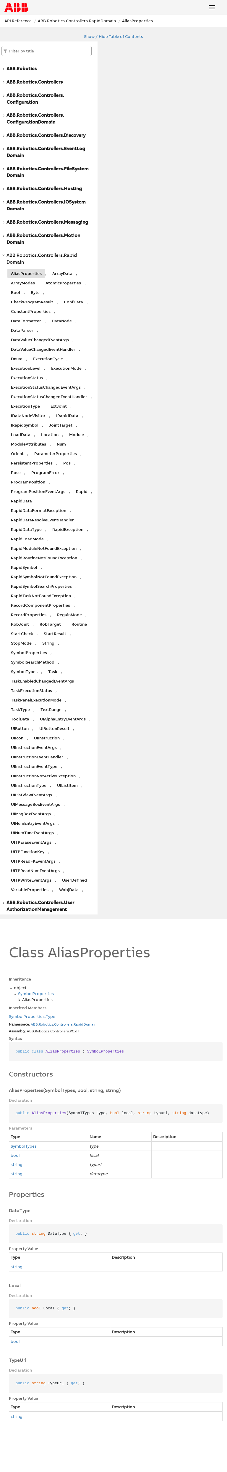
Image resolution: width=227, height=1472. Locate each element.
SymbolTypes (24, 671)
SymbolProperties (29, 652)
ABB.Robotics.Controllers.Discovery (46, 135)
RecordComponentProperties (40, 605)
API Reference (18, 20)
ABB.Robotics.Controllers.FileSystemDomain (48, 172)
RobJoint (20, 624)
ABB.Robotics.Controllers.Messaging (47, 222)
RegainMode (69, 614)
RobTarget (50, 624)
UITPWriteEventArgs (31, 880)
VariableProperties (29, 889)
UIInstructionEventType (34, 766)
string (16, 1164)
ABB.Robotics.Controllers (35, 82)
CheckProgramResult (32, 302)
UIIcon (17, 738)
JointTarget (60, 425)
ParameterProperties (55, 453)
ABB (34, 1024)
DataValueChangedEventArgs (40, 339)
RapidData (21, 501)
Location (50, 434)
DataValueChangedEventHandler (43, 349)
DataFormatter (26, 320)
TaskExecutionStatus (31, 690)
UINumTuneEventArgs (32, 832)
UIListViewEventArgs (31, 794)
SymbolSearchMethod (32, 662)
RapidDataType (26, 529)
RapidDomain (85, 1024)
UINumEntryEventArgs (33, 823)
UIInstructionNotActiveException (43, 776)
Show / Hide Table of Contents (113, 36)
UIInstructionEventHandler (37, 757)
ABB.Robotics (22, 68)
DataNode (62, 320)
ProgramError (45, 472)
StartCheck (22, 633)
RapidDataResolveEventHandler (42, 520)
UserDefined (74, 880)
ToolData (20, 719)
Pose (16, 472)
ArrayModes (23, 283)
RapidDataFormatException (38, 510)
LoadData (20, 434)
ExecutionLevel (25, 368)
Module (76, 434)
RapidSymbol (24, 567)
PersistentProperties (32, 463)
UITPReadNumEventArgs (35, 870)
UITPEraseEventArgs (31, 842)
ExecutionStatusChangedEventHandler (49, 396)
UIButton (20, 728)
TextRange (50, 709)
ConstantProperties (31, 311)
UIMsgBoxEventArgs (31, 813)
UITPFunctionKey (27, 851)
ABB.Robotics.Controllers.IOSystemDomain (46, 205)
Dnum (16, 358)
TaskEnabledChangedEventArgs (42, 681)
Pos (67, 463)
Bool (15, 292)
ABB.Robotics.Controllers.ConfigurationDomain (35, 118)
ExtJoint (59, 406)
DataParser (22, 330)
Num (61, 444)
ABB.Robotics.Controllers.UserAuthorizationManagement (40, 905)
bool (15, 1155)
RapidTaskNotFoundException (41, 595)
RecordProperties (28, 614)
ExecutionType (25, 406)
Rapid (81, 491)
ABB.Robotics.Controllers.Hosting (44, 188)
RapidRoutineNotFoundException (44, 557)
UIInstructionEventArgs (34, 747)
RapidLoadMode (27, 539)
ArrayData (62, 273)
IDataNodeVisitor (28, 415)
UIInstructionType (28, 785)
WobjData (69, 889)
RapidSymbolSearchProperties (41, 586)
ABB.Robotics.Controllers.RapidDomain (77, 20)
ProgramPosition (28, 482)
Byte (35, 292)
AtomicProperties (63, 283)
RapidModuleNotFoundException (44, 548)
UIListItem (67, 785)
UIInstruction (47, 738)
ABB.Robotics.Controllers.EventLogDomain (46, 151)
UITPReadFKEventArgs (33, 861)
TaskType (20, 709)
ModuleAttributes (28, 444)
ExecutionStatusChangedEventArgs (46, 387)
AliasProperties (137, 20)
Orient (17, 453)
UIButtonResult (54, 728)
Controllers (63, 1024)
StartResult (55, 633)
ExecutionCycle (48, 358)
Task (52, 671)
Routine (79, 624)
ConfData (73, 302)
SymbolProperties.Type (32, 1016)
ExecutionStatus (27, 377)
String (48, 643)
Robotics (46, 1024)
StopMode (21, 643)
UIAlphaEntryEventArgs (63, 719)
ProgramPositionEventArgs (38, 491)
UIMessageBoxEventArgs (35, 804)
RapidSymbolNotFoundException (44, 576)
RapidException (67, 529)
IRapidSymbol (24, 425)
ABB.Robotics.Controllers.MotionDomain (43, 238)
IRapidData (67, 415)
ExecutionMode (66, 368)
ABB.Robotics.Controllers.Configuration (35, 98)
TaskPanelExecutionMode (36, 700)
